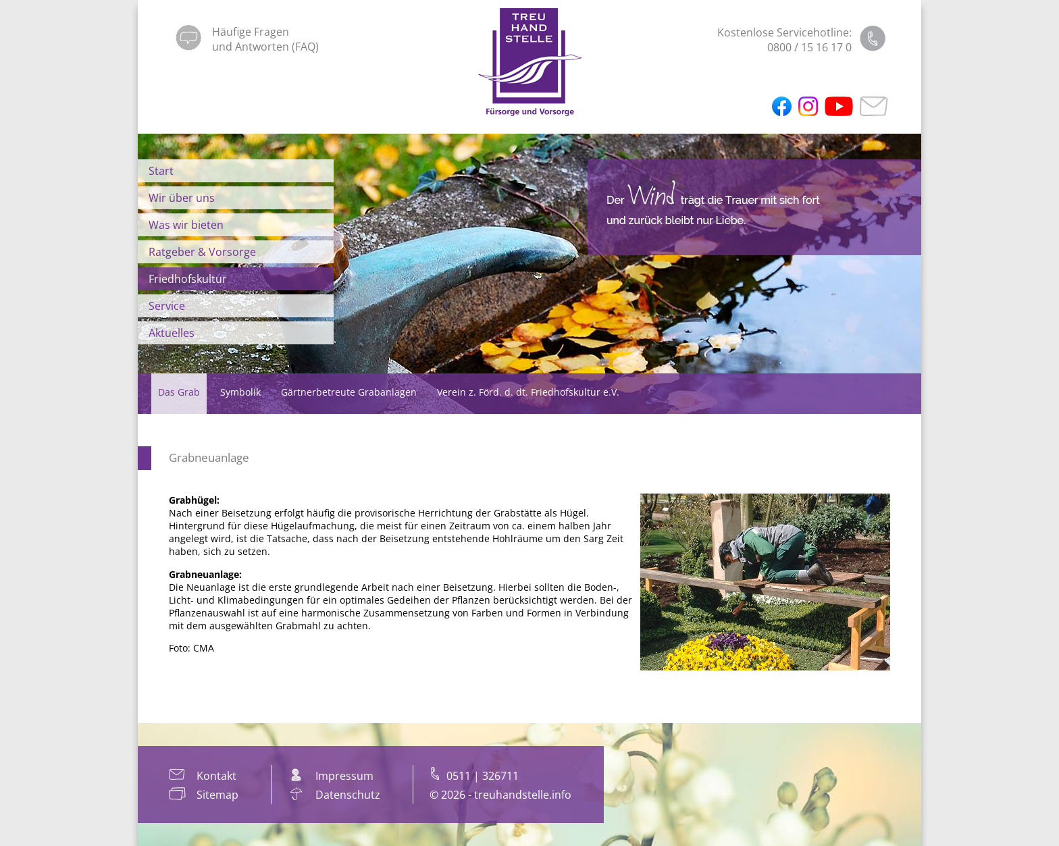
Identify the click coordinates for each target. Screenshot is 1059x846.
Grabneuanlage (209, 457)
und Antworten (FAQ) (265, 46)
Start (161, 170)
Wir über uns (182, 197)
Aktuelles (172, 332)
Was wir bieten (186, 224)
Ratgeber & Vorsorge (202, 251)
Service (167, 305)
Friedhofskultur (188, 278)
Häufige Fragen (250, 31)
